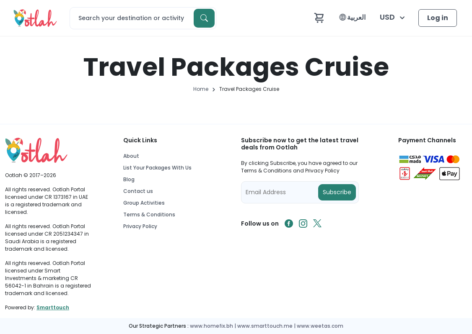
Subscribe (337, 192)
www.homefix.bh (211, 325)
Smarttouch (52, 307)
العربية (352, 17)
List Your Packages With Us (157, 167)
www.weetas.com (320, 325)
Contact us (138, 191)
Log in (437, 18)
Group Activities (144, 202)
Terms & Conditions (149, 214)
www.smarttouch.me (265, 325)
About (131, 155)
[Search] (143, 18)
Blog (129, 179)
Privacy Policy (140, 226)
